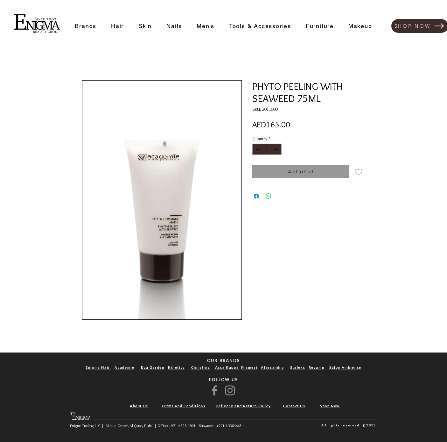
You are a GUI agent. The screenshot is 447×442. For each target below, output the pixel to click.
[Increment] (277, 149)
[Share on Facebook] (256, 196)
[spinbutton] (267, 149)
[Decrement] (257, 149)
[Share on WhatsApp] (268, 196)
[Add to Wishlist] (358, 171)
